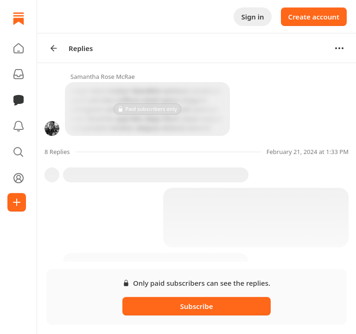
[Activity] (18, 126)
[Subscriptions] (18, 74)
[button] (18, 48)
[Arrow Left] (53, 48)
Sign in (252, 16)
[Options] (339, 48)
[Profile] (18, 178)
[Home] (18, 18)
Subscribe (196, 306)
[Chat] (18, 100)
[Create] (16, 202)
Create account (313, 16)
